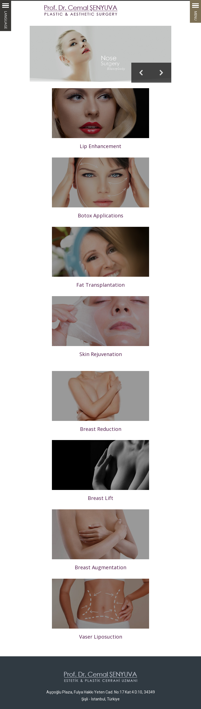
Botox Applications (100, 215)
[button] (100, 54)
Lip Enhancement (100, 146)
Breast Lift (100, 500)
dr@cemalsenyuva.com (144, 670)
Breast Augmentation (100, 529)
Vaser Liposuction (100, 596)
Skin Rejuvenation (100, 354)
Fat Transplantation (100, 284)
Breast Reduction (100, 429)
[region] (100, 54)
